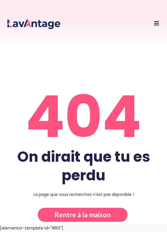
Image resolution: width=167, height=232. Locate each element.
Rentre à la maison (83, 215)
